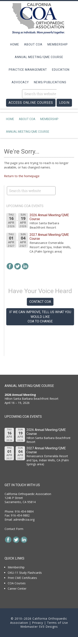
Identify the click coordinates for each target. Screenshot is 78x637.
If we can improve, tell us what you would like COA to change (40, 316)
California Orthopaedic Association (39, 18)
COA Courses (17, 583)
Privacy (37, 623)
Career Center (17, 588)
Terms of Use (57, 623)
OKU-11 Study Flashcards (25, 573)
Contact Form (14, 529)
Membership (16, 567)
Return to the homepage (22, 176)
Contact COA (40, 302)
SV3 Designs (48, 627)
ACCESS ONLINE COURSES (31, 103)
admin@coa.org (24, 519)
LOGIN (64, 103)
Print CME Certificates (22, 578)
